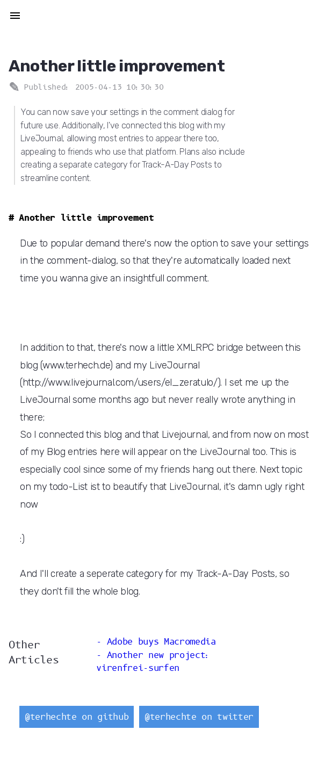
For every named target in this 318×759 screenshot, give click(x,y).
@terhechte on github (76, 716)
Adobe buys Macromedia (161, 641)
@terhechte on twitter (199, 716)
